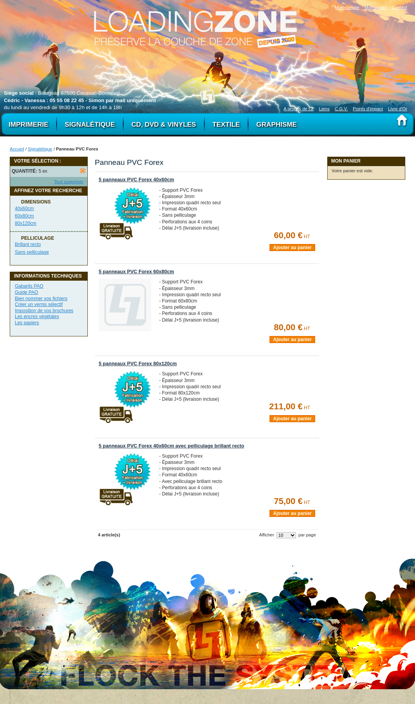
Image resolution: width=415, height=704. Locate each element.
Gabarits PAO (29, 286)
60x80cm (24, 216)
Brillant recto (28, 244)
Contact (399, 7)
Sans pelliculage (32, 252)
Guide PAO (26, 292)
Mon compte (347, 7)
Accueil (17, 149)
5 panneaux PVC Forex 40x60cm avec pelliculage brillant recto (171, 446)
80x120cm (25, 223)
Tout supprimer (68, 181)
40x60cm (24, 208)
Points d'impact (368, 108)
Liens (324, 108)
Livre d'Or (397, 108)
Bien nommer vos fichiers (41, 298)
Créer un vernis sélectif (39, 304)
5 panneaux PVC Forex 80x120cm (138, 363)
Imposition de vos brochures (44, 310)
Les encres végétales (37, 316)
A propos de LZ (299, 108)
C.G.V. (341, 108)
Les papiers (27, 322)
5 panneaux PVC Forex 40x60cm (136, 179)
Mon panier (375, 7)
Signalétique (40, 149)
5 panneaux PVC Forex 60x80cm (136, 271)
